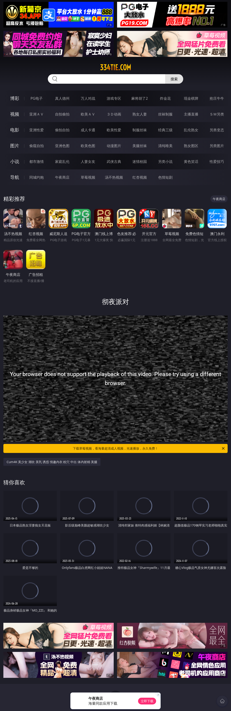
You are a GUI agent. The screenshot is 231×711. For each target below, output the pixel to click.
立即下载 (147, 701)
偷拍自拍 (62, 129)
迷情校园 (139, 161)
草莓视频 (88, 177)
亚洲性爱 (36, 129)
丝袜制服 (165, 114)
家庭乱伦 (62, 161)
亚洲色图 (62, 145)
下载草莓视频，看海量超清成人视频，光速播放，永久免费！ (149, 448)
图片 (14, 146)
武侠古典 (114, 161)
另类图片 (217, 145)
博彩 (14, 98)
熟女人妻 (139, 114)
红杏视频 (139, 177)
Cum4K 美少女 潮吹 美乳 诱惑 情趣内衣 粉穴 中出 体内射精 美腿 (52, 462)
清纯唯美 (165, 145)
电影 (14, 130)
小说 (14, 161)
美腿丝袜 (139, 145)
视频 (14, 114)
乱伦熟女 (191, 129)
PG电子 (36, 98)
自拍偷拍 (62, 114)
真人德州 (62, 98)
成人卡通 (88, 129)
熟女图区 (191, 145)
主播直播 (191, 114)
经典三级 (165, 129)
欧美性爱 (114, 129)
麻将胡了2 (139, 98)
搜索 (174, 78)
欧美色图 (88, 145)
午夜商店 (62, 177)
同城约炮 (36, 177)
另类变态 (217, 129)
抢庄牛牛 (217, 98)
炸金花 (165, 98)
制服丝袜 (139, 129)
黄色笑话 (191, 161)
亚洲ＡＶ (36, 114)
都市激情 (36, 161)
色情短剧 (165, 177)
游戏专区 (114, 98)
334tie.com (115, 67)
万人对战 (88, 98)
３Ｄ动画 (114, 114)
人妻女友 (88, 161)
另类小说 (165, 161)
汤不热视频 (114, 177)
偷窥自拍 (36, 145)
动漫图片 (114, 145)
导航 (14, 177)
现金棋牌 (191, 98)
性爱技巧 (217, 161)
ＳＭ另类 (217, 114)
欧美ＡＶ (88, 114)
